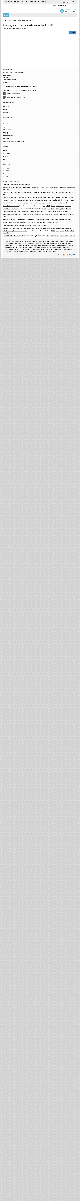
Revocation (6, 124)
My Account (6, 168)
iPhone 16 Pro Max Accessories (12, 203)
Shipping (5, 133)
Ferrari (51, 214)
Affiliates (5, 156)
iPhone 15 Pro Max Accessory (11, 214)
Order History (7, 171)
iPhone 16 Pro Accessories (11, 206)
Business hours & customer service (13, 141)
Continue (72, 32)
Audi (47, 187)
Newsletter (6, 177)
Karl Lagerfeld (56, 197)
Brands (5, 150)
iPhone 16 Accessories (9, 211)
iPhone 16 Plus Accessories (11, 209)
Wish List (5, 174)
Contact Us (6, 106)
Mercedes (71, 187)
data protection (7, 130)
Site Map (5, 112)
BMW (51, 187)
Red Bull (5, 189)
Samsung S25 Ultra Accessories (12, 219)
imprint (5, 127)
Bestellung (6, 138)
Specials (5, 159)
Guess (49, 197)
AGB (4, 121)
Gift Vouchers (7, 153)
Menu (6, 15)
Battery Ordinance (8, 135)
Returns (5, 109)
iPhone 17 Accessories (9, 200)
